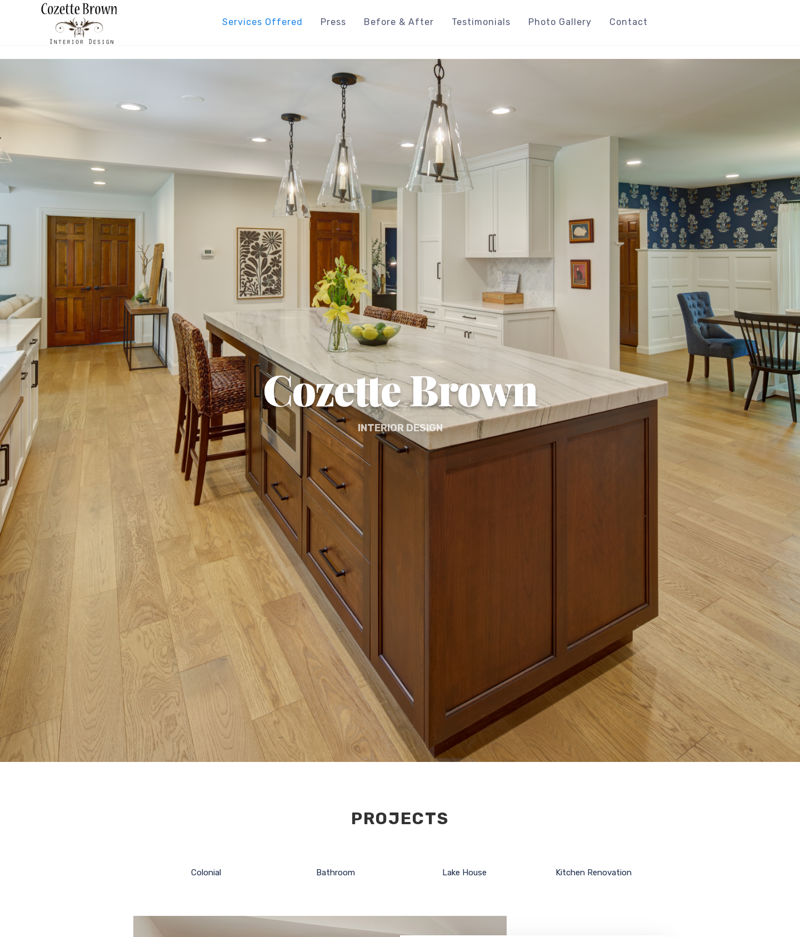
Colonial (206, 873)
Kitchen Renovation (594, 873)
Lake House (464, 873)
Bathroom (335, 873)
